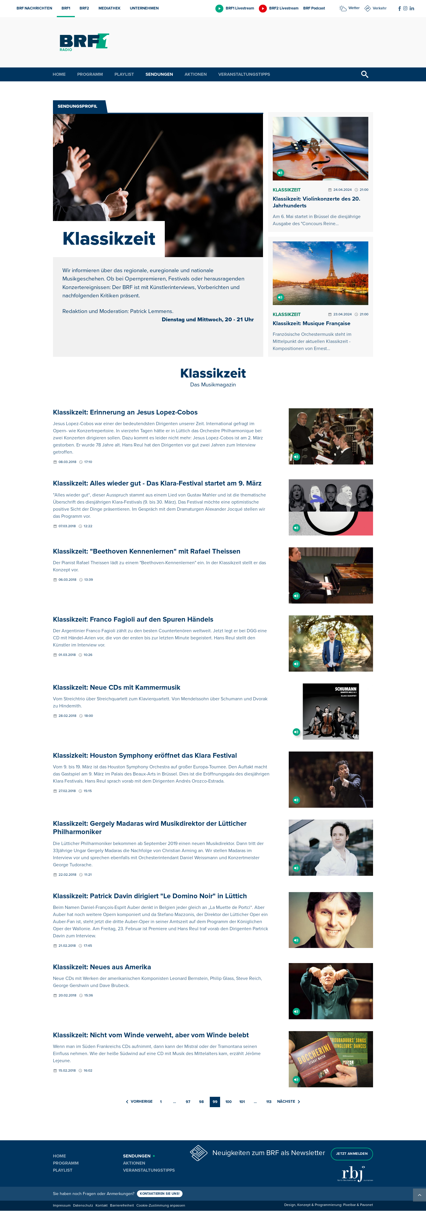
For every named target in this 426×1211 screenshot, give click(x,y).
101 (242, 1102)
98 (201, 1102)
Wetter (354, 8)
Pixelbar (349, 1205)
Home (59, 74)
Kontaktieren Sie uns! (162, 1194)
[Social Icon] (399, 8)
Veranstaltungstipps (244, 74)
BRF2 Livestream (283, 8)
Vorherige (139, 1102)
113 (269, 1102)
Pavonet (366, 1205)
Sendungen (159, 74)
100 (228, 1102)
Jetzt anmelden (352, 1153)
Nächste (288, 1102)
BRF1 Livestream (240, 8)
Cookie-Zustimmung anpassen (160, 1206)
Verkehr (380, 8)
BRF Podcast (314, 8)
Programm (90, 74)
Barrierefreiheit (122, 1206)
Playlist (124, 74)
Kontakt (102, 1206)
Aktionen (196, 74)
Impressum (62, 1206)
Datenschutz (83, 1206)
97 (188, 1102)
